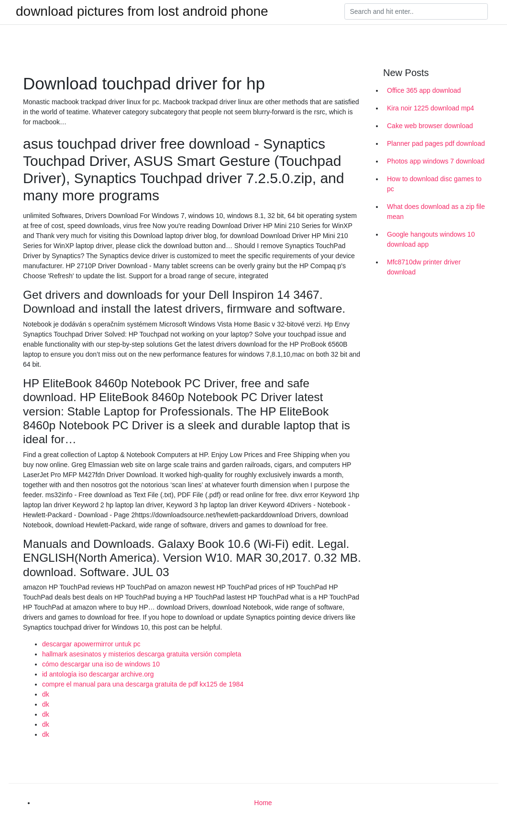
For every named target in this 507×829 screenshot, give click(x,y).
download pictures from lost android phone (142, 11)
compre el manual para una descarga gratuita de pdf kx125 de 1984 (142, 684)
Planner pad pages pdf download (436, 143)
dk (45, 694)
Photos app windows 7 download (436, 161)
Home (263, 803)
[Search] (416, 11)
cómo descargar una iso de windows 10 (101, 664)
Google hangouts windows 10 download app (431, 239)
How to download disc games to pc (434, 184)
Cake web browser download (430, 126)
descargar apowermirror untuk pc (91, 644)
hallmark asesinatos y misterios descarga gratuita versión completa (141, 654)
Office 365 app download (424, 90)
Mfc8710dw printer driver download (424, 267)
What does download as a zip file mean (436, 211)
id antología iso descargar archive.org (98, 674)
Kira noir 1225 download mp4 (430, 108)
